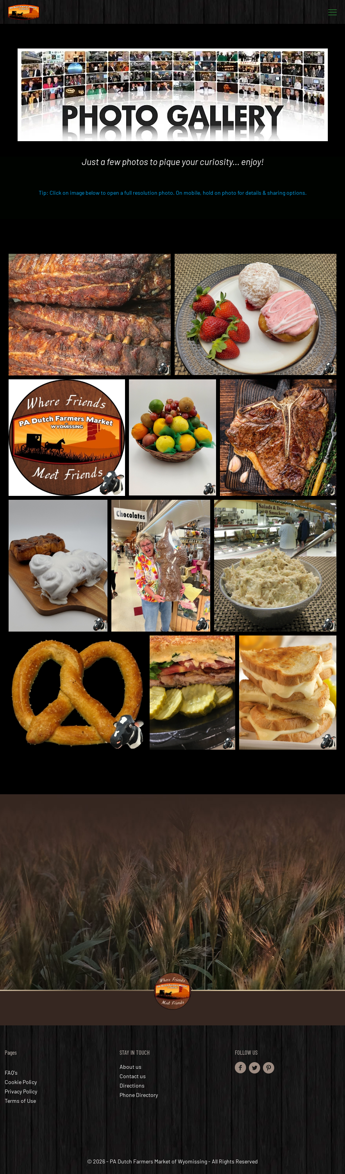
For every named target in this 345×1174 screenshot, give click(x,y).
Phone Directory (139, 1094)
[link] (173, 94)
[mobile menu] (332, 11)
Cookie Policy (21, 1082)
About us (130, 1066)
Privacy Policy (21, 1091)
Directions (132, 1085)
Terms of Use (20, 1100)
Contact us (133, 1076)
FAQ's (11, 1072)
